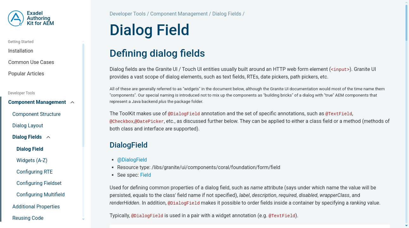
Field (145, 175)
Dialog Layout (27, 126)
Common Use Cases (31, 62)
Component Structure (36, 114)
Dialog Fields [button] (27, 137)
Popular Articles (26, 74)
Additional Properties (36, 207)
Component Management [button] (37, 102)
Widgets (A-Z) (32, 160)
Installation (20, 51)
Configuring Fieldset (38, 183)
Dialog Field (29, 149)
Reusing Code (27, 218)
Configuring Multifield (40, 195)
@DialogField (132, 160)
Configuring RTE (34, 172)
